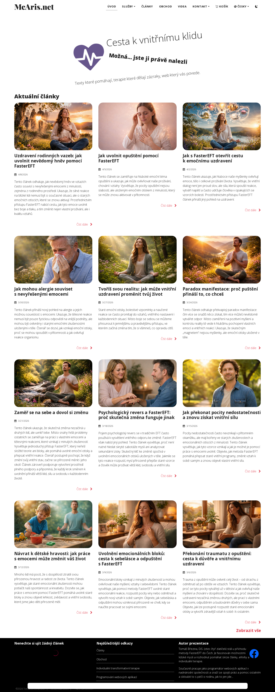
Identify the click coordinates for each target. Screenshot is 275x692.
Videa (182, 6)
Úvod (112, 6)
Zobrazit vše (248, 630)
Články (100, 650)
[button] (241, 6)
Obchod (101, 659)
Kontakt (200, 6)
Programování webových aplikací (116, 677)
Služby (127, 6)
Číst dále (82, 224)
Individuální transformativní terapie (118, 668)
